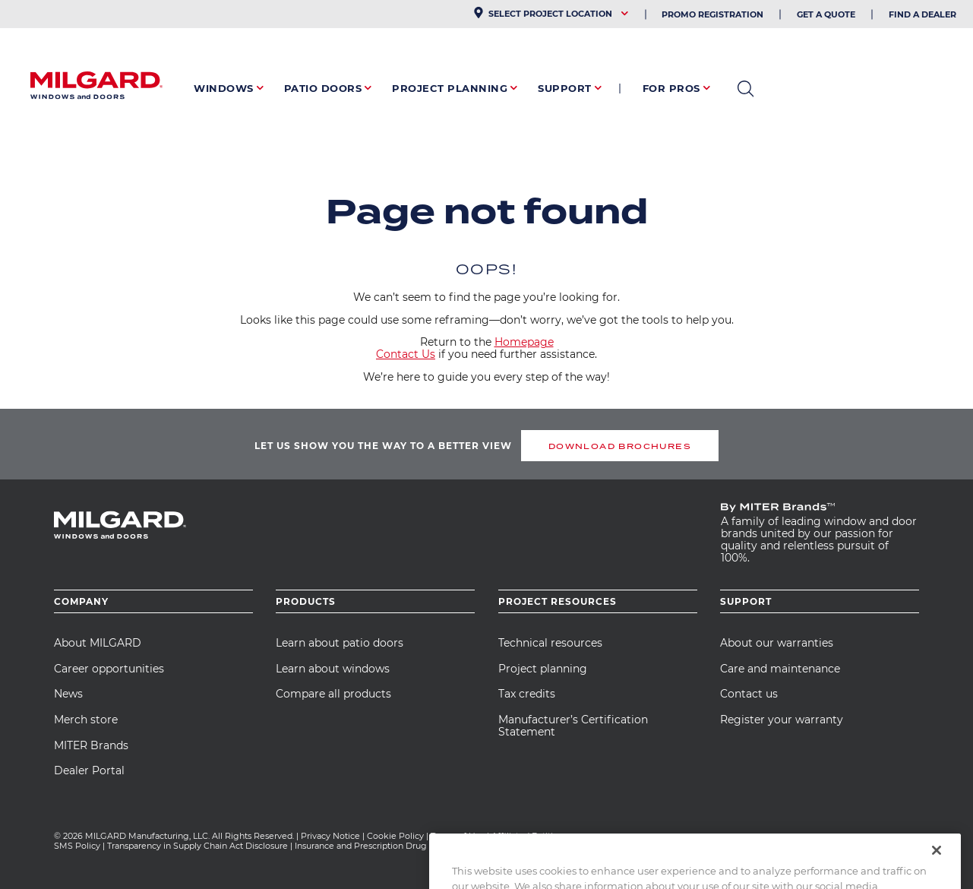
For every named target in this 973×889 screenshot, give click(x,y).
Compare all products (333, 694)
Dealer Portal (89, 770)
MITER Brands (91, 745)
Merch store (86, 719)
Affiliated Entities (526, 835)
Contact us (749, 694)
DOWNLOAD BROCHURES (619, 446)
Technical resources (550, 643)
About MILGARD (97, 643)
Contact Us (405, 354)
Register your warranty (781, 719)
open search (745, 89)
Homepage (524, 342)
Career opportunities (109, 669)
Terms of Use (458, 835)
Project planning (542, 669)
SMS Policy (77, 845)
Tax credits (526, 694)
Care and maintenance (780, 669)
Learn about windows (333, 669)
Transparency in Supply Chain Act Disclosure (197, 845)
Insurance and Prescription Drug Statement (384, 845)
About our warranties (776, 643)
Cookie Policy (395, 835)
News (68, 694)
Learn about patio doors (339, 643)
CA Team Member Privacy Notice (550, 845)
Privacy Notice (330, 835)
